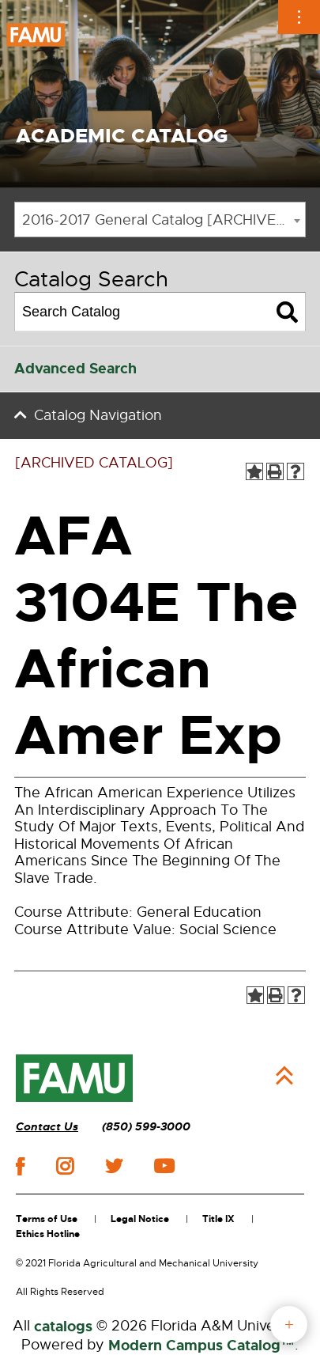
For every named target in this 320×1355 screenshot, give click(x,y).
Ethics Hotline (48, 1234)
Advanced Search (75, 368)
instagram (64, 1166)
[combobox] (160, 219)
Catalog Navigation (98, 415)
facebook (20, 1166)
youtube (164, 1166)
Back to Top (284, 1075)
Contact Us (47, 1127)
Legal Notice (140, 1219)
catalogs (63, 1326)
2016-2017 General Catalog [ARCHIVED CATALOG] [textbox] (163, 220)
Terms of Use (46, 1219)
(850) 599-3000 (146, 1127)
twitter (113, 1166)
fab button (288, 1324)
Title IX (218, 1219)
